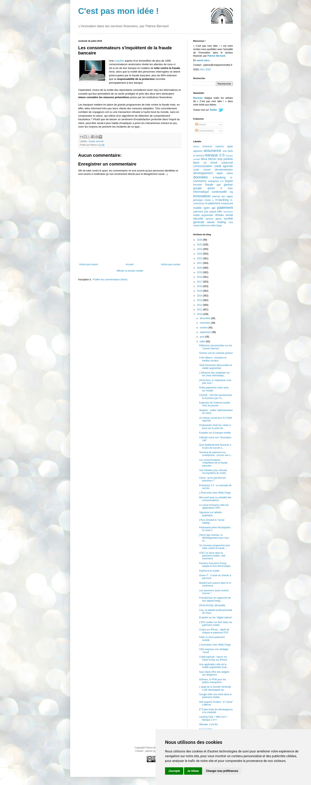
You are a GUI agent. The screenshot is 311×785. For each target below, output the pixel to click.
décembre (205, 318)
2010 (200, 314)
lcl (213, 200)
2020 (200, 267)
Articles (200, 124)
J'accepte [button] (174, 770)
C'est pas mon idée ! (118, 11)
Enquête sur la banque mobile (215, 432)
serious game (214, 218)
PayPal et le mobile (209, 570)
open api (209, 207)
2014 (200, 295)
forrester (197, 184)
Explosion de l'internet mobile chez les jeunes (214, 404)
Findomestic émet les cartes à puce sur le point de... (215, 426)
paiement (225, 207)
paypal (212, 211)
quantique (228, 211)
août (202, 336)
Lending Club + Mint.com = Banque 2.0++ (213, 718)
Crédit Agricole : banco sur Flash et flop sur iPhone (213, 658)
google (197, 188)
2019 (200, 272)
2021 (200, 263)
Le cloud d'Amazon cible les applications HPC (213, 506)
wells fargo (216, 225)
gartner (228, 184)
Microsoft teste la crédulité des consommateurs (215, 499)
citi (204, 162)
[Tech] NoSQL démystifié (212, 605)
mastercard (227, 203)
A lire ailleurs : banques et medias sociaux (212, 359)
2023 (200, 253)
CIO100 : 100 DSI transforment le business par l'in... (215, 396)
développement (203, 173)
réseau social (224, 215)
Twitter (213, 109)
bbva (204, 159)
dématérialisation (224, 169)
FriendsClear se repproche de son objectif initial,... (215, 599)
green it (214, 188)
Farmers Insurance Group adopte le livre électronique (214, 564)
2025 (200, 244)
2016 (200, 286)
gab (219, 184)
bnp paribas (225, 159)
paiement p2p (200, 211)
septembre (206, 332)
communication (202, 166)
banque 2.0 (215, 155)
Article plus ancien (170, 264)
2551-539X (205, 69)
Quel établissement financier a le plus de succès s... (215, 446)
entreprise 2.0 (215, 181)
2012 (200, 305)
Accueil (129, 264)
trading (221, 222)
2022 (200, 258)
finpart (229, 181)
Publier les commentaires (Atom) (110, 279)
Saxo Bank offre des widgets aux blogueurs (214, 673)
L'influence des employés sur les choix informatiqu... (214, 374)
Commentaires (204, 130)
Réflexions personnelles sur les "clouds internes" (215, 347)
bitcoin (212, 159)
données (200, 177)
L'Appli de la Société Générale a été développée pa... (215, 688)
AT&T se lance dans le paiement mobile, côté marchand (212, 556)
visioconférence (201, 225)
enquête (119, 60)
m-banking (221, 199)
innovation (201, 196)
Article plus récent (88, 264)
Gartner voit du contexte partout (216, 353)
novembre (205, 322)
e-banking (219, 177)
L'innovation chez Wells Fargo (215, 644)
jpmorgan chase (202, 200)
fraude (92, 141)
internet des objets (222, 196)
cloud (213, 162)
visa (231, 222)
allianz (196, 146)
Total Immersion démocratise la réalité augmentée (215, 366)
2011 (200, 309)
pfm (219, 211)
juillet (203, 341)
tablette (211, 222)
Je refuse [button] (193, 770)
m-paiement (212, 203)
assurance (212, 150)
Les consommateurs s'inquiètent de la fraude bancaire (213, 463)
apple (230, 146)
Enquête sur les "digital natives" (215, 617)
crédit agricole (223, 166)
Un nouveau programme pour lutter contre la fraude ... (214, 547)
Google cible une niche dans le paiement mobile (215, 696)
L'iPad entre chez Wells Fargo (215, 492)
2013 (200, 300)
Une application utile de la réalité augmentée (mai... (213, 666)
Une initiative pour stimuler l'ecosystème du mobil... (213, 471)
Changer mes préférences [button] (222, 770)
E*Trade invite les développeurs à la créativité (216, 711)
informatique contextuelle (210, 191)
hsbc (230, 188)
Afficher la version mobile (129, 270)
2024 (200, 249)
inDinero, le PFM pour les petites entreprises (212, 681)
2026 (200, 239)
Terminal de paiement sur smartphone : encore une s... (215, 454)
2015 (200, 290)
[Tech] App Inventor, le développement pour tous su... (214, 538)
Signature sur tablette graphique (210, 514)
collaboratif (227, 162)
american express (213, 146)
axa (225, 151)
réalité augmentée (203, 215)
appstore (198, 151)
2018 (200, 277)
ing (231, 192)
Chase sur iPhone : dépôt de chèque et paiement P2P (214, 631)
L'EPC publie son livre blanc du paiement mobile (215, 623)
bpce (196, 162)
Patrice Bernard (216, 55)
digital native (225, 173)
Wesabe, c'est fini (208, 724)
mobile (197, 207)
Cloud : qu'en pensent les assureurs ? (212, 479)
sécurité (100, 141)
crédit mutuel (201, 169)
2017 (200, 281)
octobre (204, 327)
